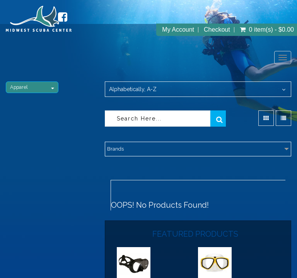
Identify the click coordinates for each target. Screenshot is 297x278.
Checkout (217, 29)
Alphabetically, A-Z (133, 89)
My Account (178, 29)
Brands (115, 149)
